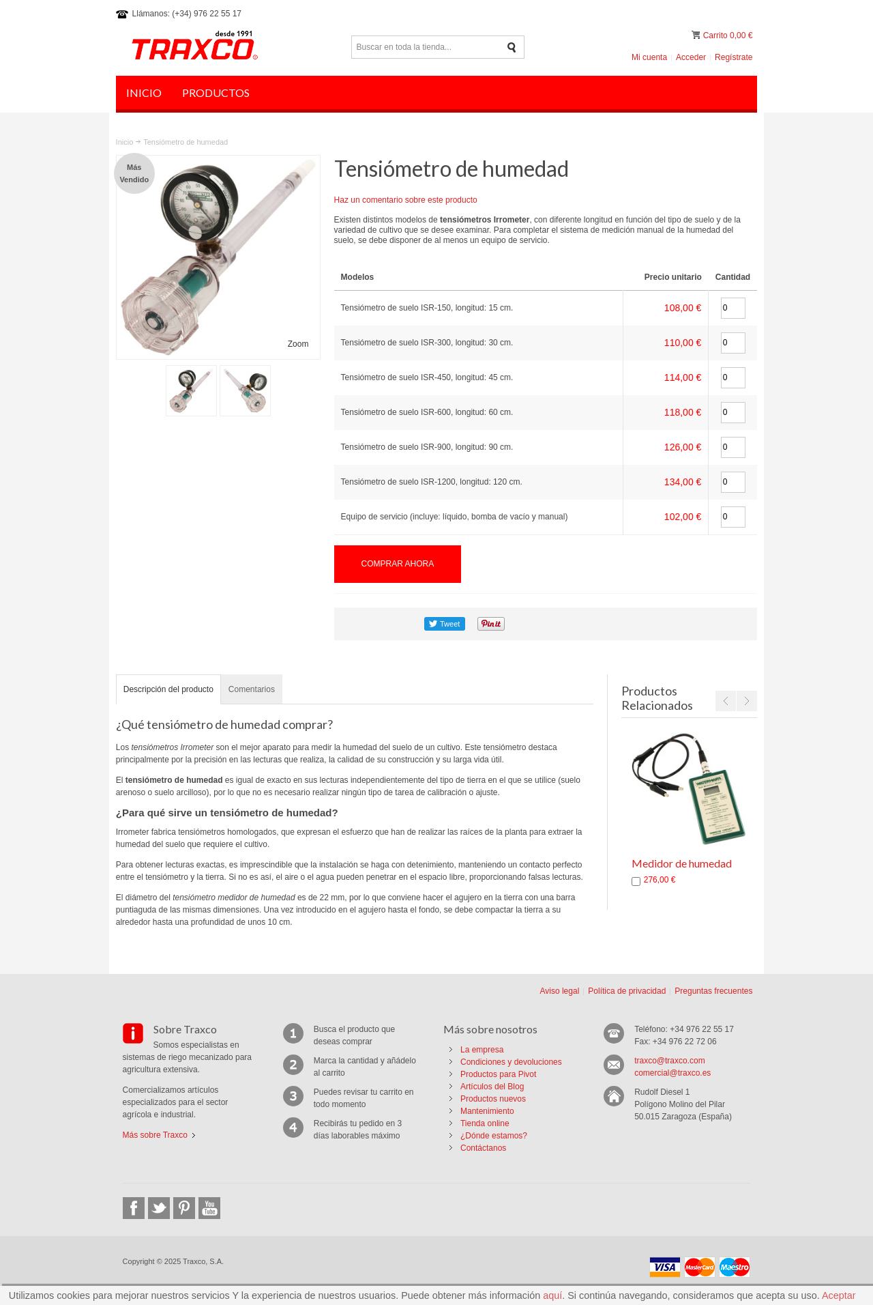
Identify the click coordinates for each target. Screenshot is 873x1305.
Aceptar (839, 1295)
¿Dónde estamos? (493, 1136)
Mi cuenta (649, 57)
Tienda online (484, 1123)
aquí (552, 1295)
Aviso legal (559, 991)
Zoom (298, 344)
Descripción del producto (168, 689)
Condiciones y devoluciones (511, 1062)
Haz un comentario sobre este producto (405, 200)
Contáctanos (483, 1148)
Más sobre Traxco (155, 1135)
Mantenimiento (487, 1111)
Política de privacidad (627, 991)
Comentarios (251, 689)
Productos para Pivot (498, 1074)
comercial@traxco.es (672, 1073)
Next (747, 701)
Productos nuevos (493, 1099)
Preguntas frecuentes (713, 991)
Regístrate (733, 57)
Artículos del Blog (492, 1086)
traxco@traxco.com (669, 1060)
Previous (725, 701)
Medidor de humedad (682, 863)
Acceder (691, 57)
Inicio (125, 142)
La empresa (481, 1050)
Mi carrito (697, 35)
